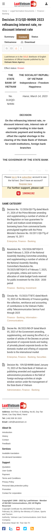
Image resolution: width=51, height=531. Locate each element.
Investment (31, 288)
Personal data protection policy (15, 486)
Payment (6, 474)
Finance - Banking (27, 241)
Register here (25, 184)
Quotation (6, 467)
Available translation (10, 453)
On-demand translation (11, 457)
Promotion (6, 489)
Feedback (6, 443)
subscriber (27, 177)
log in (14, 177)
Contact (5, 440)
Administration (14, 390)
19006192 (25, 193)
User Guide (7, 471)
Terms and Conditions (11, 478)
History (5, 436)
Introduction (7, 432)
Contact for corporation (11, 493)
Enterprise (12, 241)
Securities (41, 357)
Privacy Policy (8, 482)
